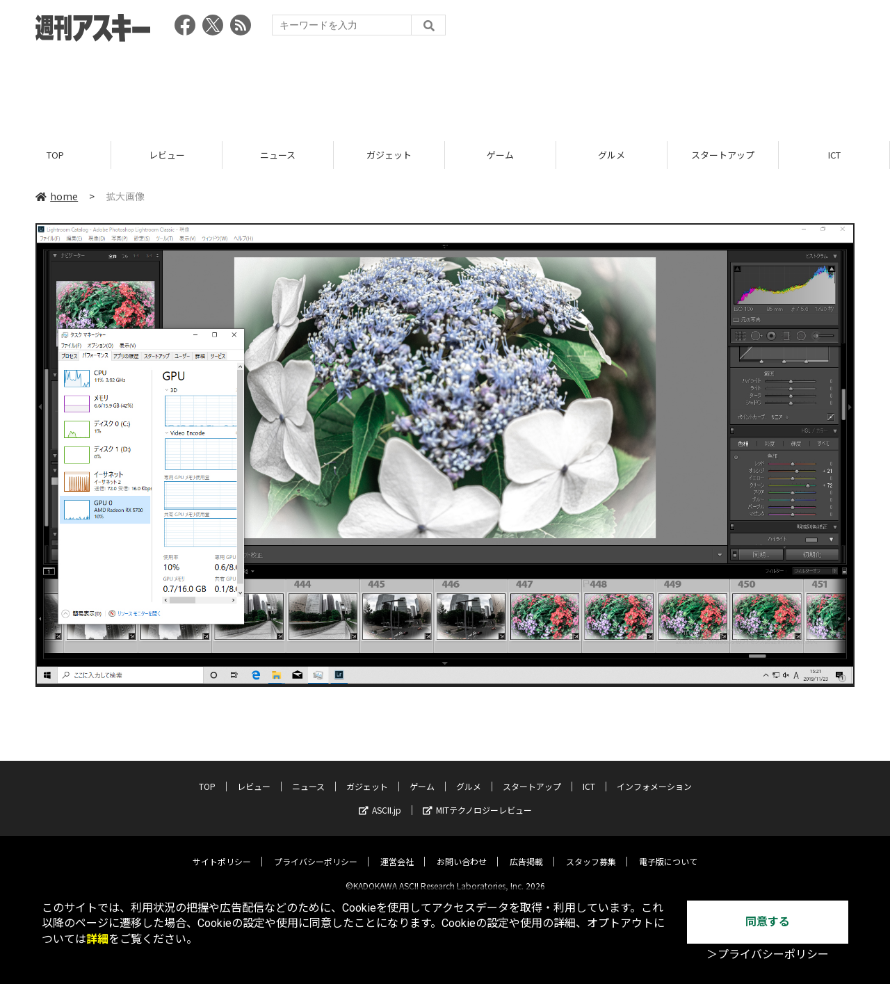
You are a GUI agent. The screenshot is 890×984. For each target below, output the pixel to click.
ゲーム (500, 154)
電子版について (668, 850)
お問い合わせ (462, 850)
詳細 (97, 939)
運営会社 (397, 850)
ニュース (278, 154)
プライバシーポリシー (315, 850)
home (56, 196)
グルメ (611, 154)
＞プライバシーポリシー (767, 954)
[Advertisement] (445, 87)
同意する (767, 921)
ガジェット (389, 154)
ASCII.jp (380, 799)
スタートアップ (722, 154)
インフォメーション (654, 775)
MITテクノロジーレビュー (477, 799)
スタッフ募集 (591, 850)
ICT (834, 154)
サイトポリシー (222, 850)
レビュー (167, 154)
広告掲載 (526, 850)
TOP (55, 154)
